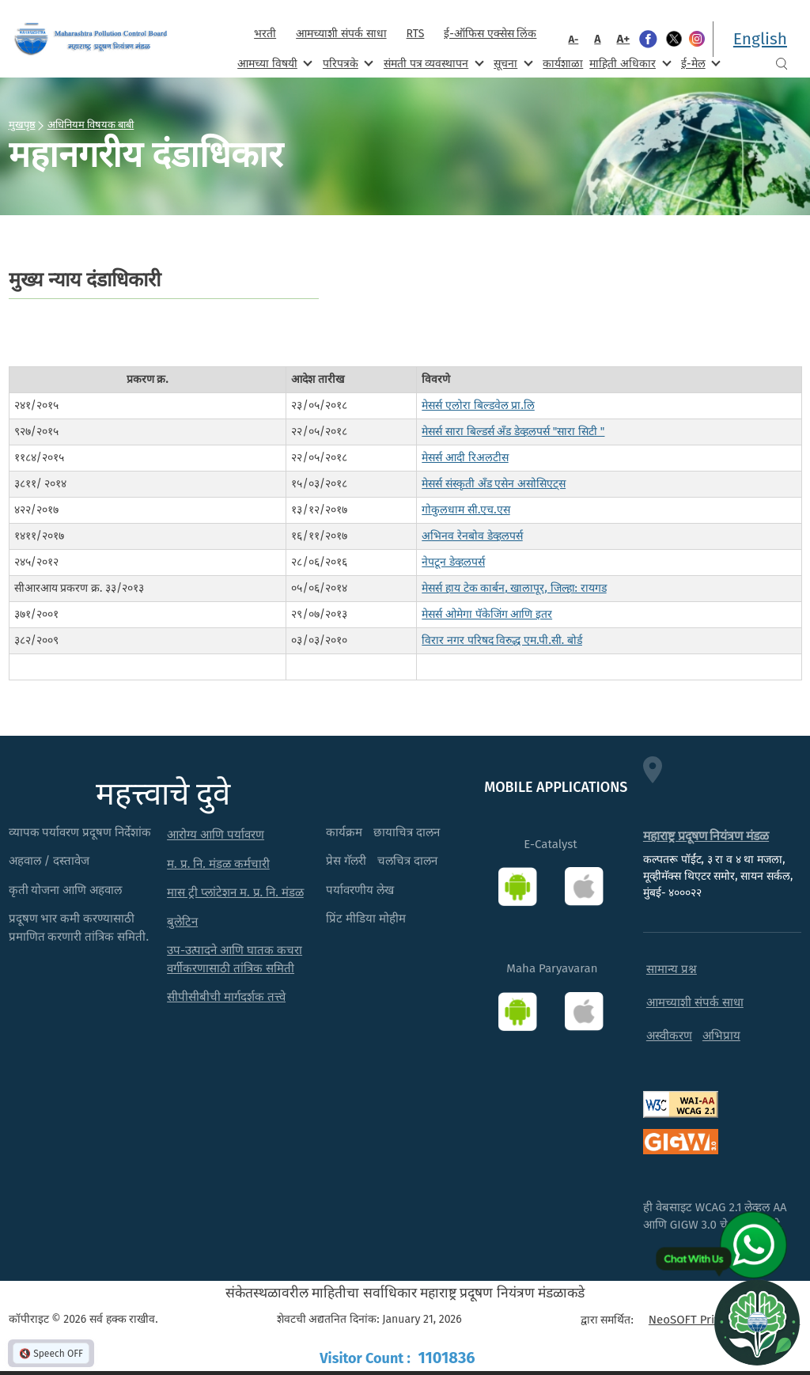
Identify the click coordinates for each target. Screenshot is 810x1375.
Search (781, 64)
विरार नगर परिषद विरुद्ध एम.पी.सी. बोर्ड (502, 640)
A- (573, 39)
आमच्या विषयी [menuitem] (273, 62)
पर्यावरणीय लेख (360, 890)
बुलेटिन (182, 922)
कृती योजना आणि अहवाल (66, 890)
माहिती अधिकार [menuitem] (628, 62)
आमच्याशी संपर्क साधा (341, 33)
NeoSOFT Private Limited (715, 1319)
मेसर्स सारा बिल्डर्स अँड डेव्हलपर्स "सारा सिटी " (513, 431)
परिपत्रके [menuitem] (346, 62)
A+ (623, 39)
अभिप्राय (721, 1035)
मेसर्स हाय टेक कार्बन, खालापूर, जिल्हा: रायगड (514, 588)
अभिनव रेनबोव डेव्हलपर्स (472, 536)
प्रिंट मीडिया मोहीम (366, 918)
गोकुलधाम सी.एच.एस (465, 510)
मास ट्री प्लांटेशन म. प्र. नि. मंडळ (235, 892)
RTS (416, 33)
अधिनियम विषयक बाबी (90, 124)
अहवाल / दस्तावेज (49, 861)
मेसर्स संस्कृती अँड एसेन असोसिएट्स (494, 484)
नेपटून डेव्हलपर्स (453, 562)
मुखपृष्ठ (22, 124)
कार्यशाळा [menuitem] (563, 63)
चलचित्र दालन (407, 861)
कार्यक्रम (344, 832)
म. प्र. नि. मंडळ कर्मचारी (218, 864)
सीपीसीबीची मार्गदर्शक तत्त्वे (226, 997)
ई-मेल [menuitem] (699, 62)
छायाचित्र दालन (406, 832)
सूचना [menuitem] (511, 62)
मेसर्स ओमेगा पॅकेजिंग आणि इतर (487, 614)
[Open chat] (757, 1322)
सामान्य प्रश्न (671, 969)
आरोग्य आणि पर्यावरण (215, 835)
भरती (265, 33)
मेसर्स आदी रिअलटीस (465, 457)
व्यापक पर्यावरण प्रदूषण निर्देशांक (80, 832)
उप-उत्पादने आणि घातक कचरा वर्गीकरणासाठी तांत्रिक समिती (234, 959)
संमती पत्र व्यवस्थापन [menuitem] (432, 62)
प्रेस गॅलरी (346, 861)
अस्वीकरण (669, 1035)
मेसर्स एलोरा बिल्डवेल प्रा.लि (478, 405)
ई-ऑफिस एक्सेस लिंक (490, 33)
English (760, 38)
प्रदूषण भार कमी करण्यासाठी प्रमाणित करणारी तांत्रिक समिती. (79, 927)
